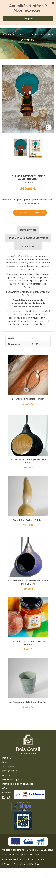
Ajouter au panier (31, 212)
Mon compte (9, 770)
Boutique (7, 757)
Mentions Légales (12, 779)
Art (22, 34)
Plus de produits (28, 246)
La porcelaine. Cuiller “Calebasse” (28, 520)
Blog (4, 762)
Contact (6, 792)
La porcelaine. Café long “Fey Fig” (28, 702)
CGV (4, 788)
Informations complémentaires (28, 238)
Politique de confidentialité (17, 783)
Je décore (8, 34)
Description (28, 230)
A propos (7, 775)
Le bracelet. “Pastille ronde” (28, 399)
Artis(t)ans (8, 766)
